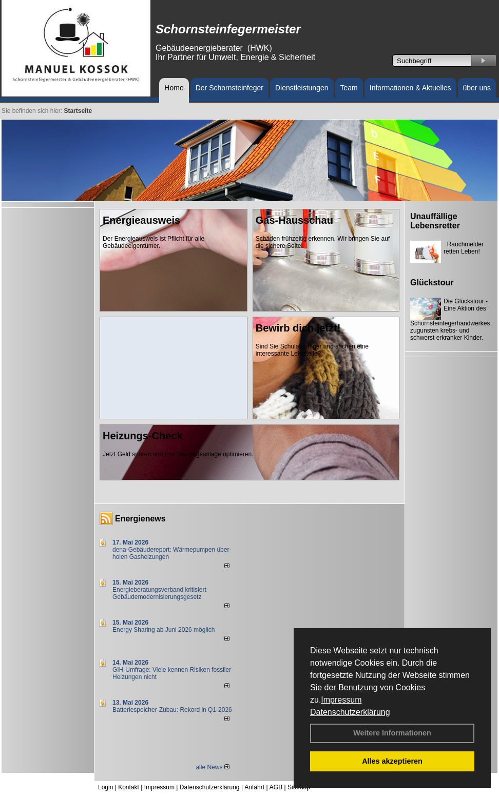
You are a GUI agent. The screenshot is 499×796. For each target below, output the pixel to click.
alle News (212, 767)
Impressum (341, 699)
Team (349, 88)
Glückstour (431, 282)
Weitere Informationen (392, 733)
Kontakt (128, 787)
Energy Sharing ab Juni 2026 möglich (163, 629)
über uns (477, 88)
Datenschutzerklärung (350, 712)
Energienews (140, 518)
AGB (276, 787)
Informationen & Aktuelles (410, 88)
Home (173, 88)
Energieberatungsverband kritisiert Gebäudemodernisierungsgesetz (159, 593)
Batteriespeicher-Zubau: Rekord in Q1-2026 (172, 709)
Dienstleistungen (302, 88)
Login (105, 787)
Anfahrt (254, 787)
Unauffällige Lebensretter (435, 221)
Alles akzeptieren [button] (392, 761)
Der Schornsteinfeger (229, 88)
